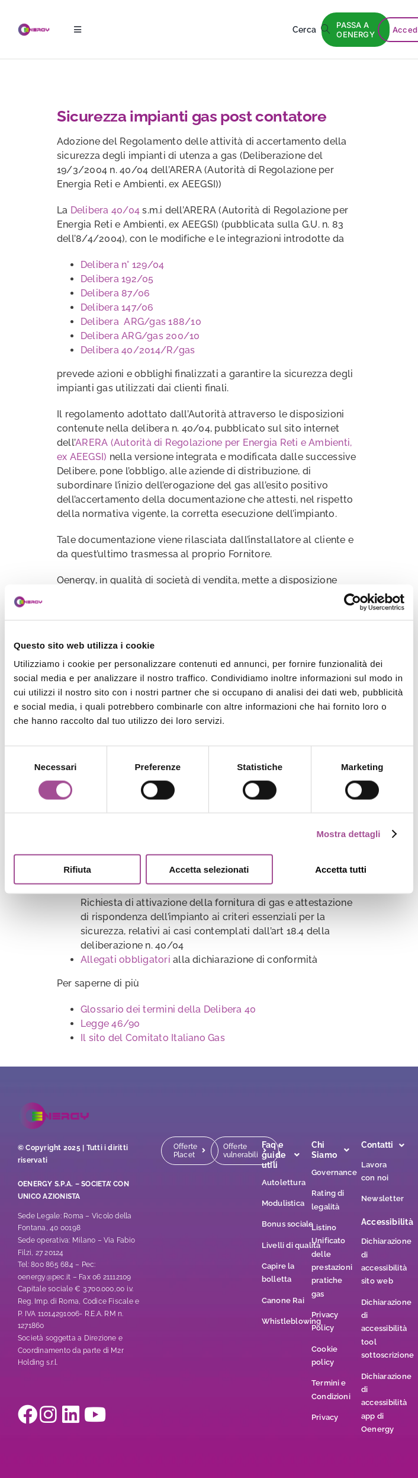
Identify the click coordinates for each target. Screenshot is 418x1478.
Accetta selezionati (209, 869)
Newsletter (382, 1198)
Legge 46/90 (110, 1023)
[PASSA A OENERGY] (355, 29)
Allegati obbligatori (126, 959)
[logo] (34, 27)
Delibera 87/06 (115, 293)
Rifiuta (77, 869)
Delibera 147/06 (117, 307)
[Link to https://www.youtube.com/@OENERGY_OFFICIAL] (87, 1414)
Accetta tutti (340, 869)
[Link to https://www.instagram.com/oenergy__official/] (43, 1414)
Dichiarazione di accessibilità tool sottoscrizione (387, 1328)
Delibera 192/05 (117, 279)
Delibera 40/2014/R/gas (138, 350)
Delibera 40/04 (106, 210)
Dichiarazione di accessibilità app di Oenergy (386, 1403)
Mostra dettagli (348, 833)
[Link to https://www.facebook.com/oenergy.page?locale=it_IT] (21, 1414)
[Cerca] (313, 29)
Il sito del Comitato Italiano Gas (153, 1037)
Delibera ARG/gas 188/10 (141, 321)
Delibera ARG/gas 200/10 (140, 335)
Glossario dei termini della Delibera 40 (168, 1009)
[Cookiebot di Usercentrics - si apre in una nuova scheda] (352, 602)
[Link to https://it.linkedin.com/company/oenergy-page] (65, 1414)
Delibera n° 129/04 (122, 264)
